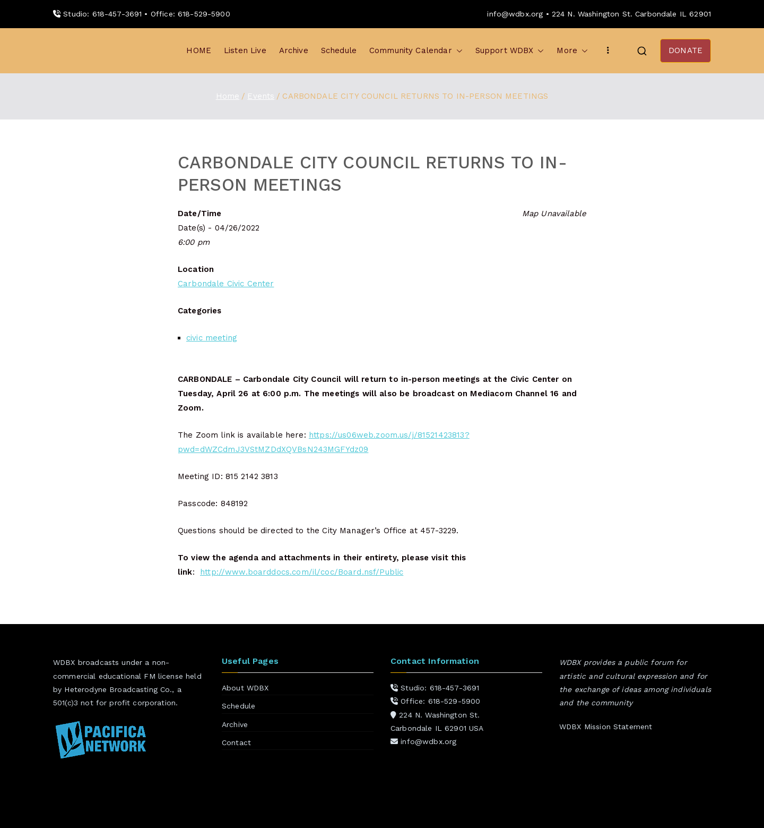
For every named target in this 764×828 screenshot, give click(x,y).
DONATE (685, 50)
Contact (236, 742)
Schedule (339, 50)
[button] (457, 51)
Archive (293, 50)
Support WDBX (509, 51)
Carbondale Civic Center (226, 283)
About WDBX (245, 688)
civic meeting (211, 338)
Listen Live (245, 50)
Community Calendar (416, 51)
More (572, 51)
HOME (198, 50)
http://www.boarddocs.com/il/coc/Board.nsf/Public (301, 572)
